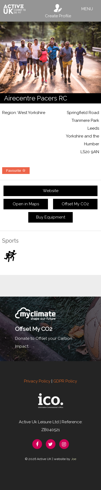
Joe (73, 459)
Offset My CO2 (75, 204)
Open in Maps (26, 204)
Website (50, 190)
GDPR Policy (65, 381)
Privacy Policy (37, 381)
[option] (50, 57)
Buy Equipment (50, 217)
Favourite (16, 171)
